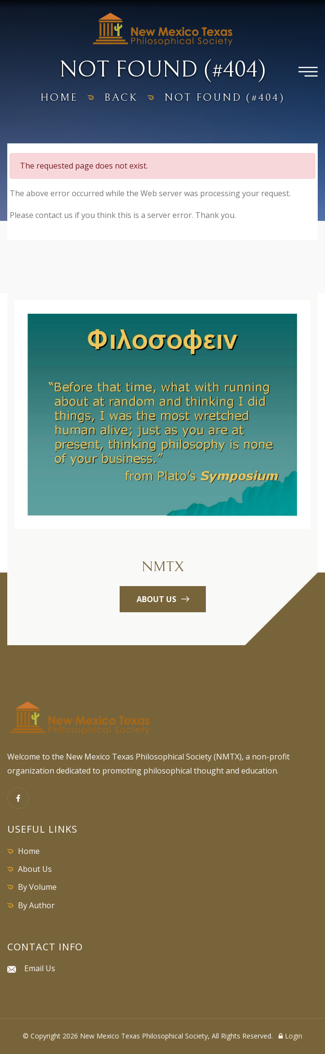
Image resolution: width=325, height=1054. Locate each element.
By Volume (37, 887)
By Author (36, 905)
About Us (35, 869)
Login (290, 1035)
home (59, 98)
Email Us (39, 968)
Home (29, 851)
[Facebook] (18, 798)
